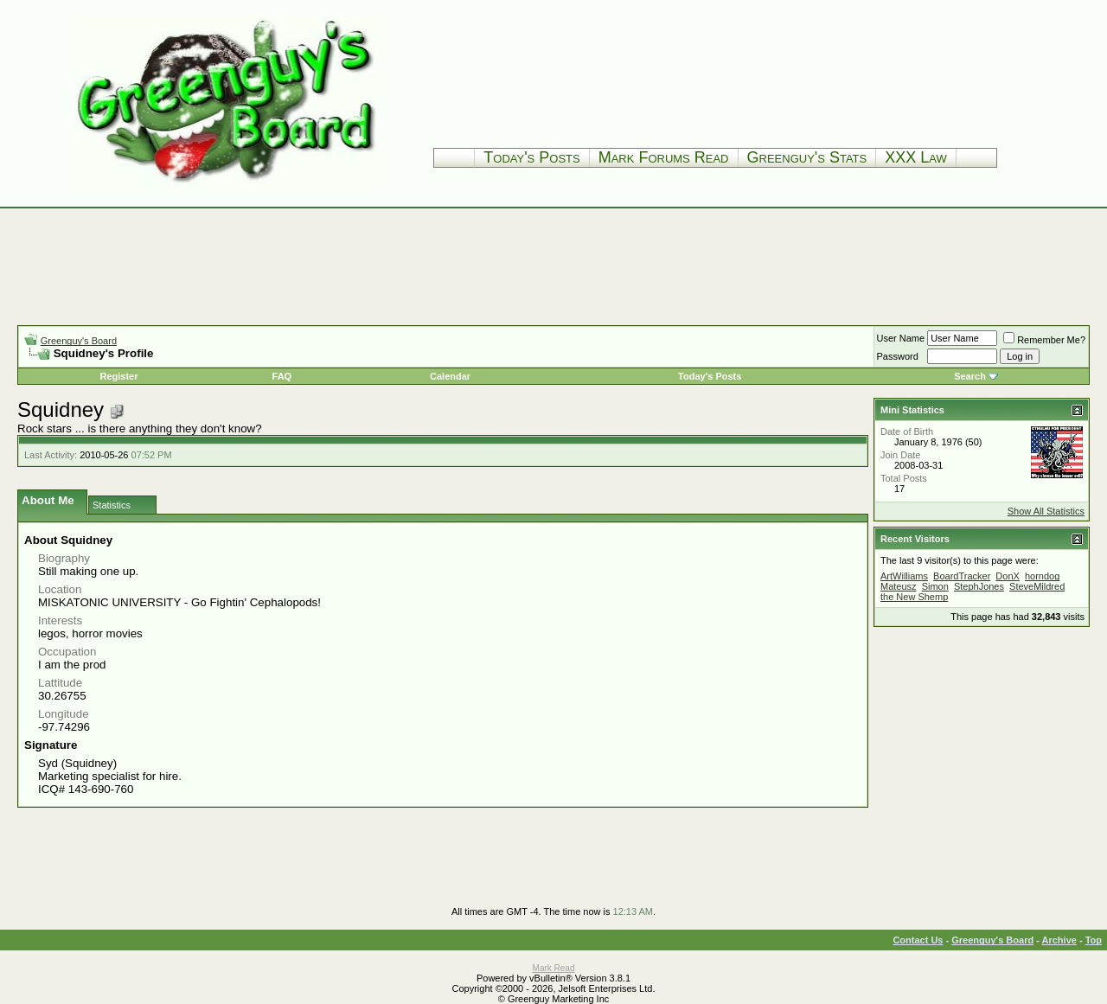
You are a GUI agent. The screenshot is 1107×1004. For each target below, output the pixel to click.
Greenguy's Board (79, 341)
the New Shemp (914, 597)
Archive (1059, 940)
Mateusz (898, 586)
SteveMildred (1037, 586)
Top (1093, 940)
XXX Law (916, 157)
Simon (935, 586)
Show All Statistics (1046, 511)
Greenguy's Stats (807, 157)
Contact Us (918, 940)
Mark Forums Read (663, 157)
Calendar (450, 376)
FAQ (282, 376)
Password (897, 356)
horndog (1042, 576)
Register (118, 376)
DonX (1007, 576)
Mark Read (554, 968)
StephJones (979, 586)
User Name (901, 338)
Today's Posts (531, 157)
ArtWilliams (904, 576)
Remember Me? (1044, 340)
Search (970, 376)
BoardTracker (961, 576)
